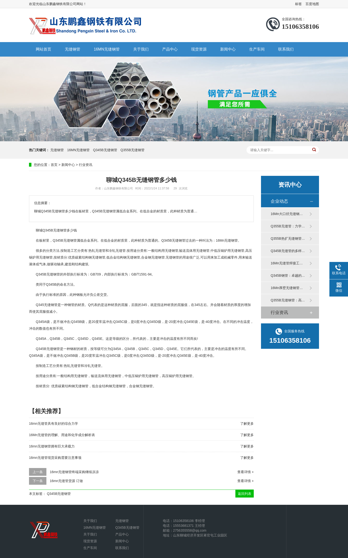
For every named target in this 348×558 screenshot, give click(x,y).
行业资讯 (85, 165)
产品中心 (170, 49)
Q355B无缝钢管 (133, 150)
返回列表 (244, 494)
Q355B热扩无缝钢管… (288, 238)
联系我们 (286, 49)
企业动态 (279, 201)
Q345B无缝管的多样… (288, 251)
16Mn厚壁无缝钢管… (287, 288)
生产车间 (257, 49)
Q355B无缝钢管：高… (288, 300)
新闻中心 (228, 49)
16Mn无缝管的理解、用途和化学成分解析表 (62, 435)
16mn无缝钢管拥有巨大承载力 (52, 446)
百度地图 (312, 4)
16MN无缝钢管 (107, 49)
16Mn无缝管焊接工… (287, 263)
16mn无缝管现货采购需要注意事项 (55, 458)
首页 (54, 165)
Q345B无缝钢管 (105, 150)
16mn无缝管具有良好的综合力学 (53, 423)
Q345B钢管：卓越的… (288, 275)
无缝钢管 (72, 49)
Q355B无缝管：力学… (288, 226)
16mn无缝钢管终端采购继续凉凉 (74, 472)
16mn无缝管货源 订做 (66, 481)
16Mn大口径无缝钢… (287, 214)
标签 (298, 4)
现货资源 (199, 49)
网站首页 (43, 49)
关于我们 (141, 49)
